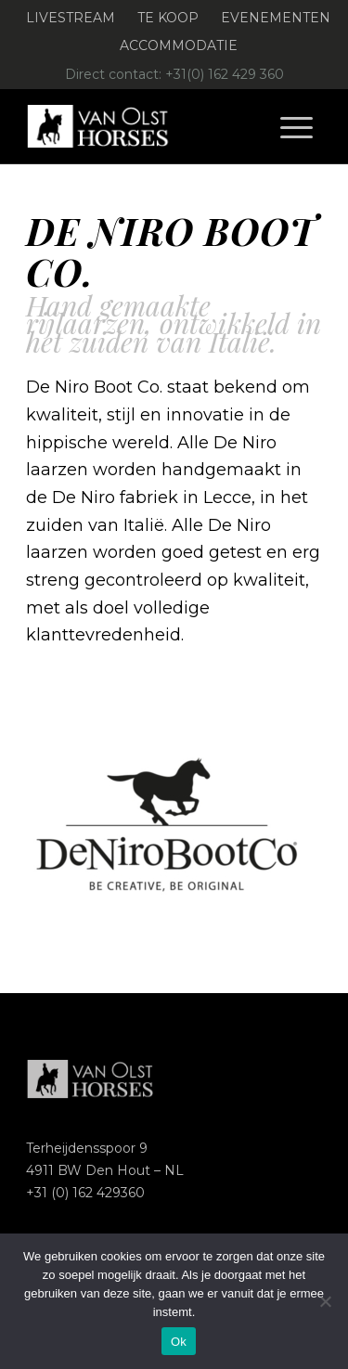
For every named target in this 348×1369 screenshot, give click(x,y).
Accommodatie (179, 45)
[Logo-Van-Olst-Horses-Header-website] (144, 126)
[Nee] (325, 1301)
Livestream (70, 17)
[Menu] (296, 126)
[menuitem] (71, 18)
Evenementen (275, 17)
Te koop (168, 17)
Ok (179, 1342)
